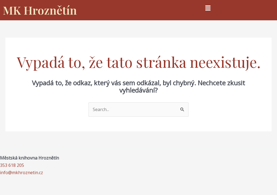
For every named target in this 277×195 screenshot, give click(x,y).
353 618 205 (12, 165)
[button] (207, 8)
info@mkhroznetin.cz (21, 173)
